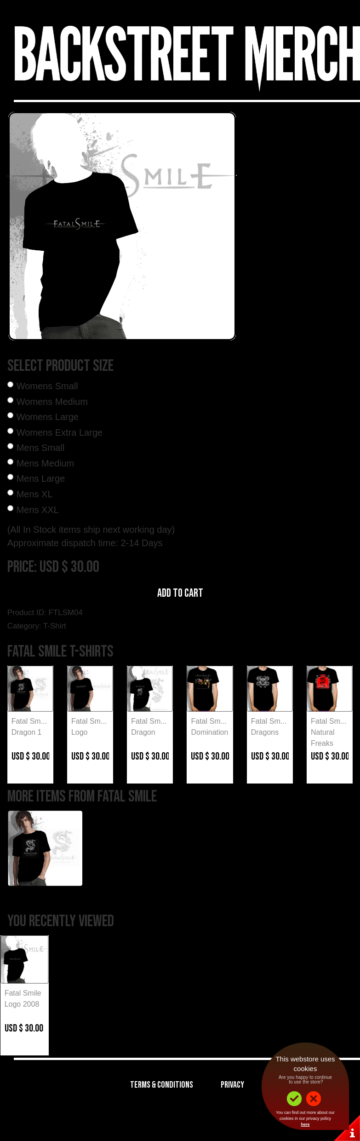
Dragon (143, 732)
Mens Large (41, 478)
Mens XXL (38, 510)
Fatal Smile (23, 993)
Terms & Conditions (161, 1084)
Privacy (232, 1084)
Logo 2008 (22, 1004)
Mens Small (40, 448)
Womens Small (47, 386)
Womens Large (48, 417)
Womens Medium (52, 402)
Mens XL (35, 494)
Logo (79, 732)
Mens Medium (45, 463)
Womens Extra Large (60, 432)
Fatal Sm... (29, 721)
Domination (209, 732)
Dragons (265, 732)
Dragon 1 (26, 732)
